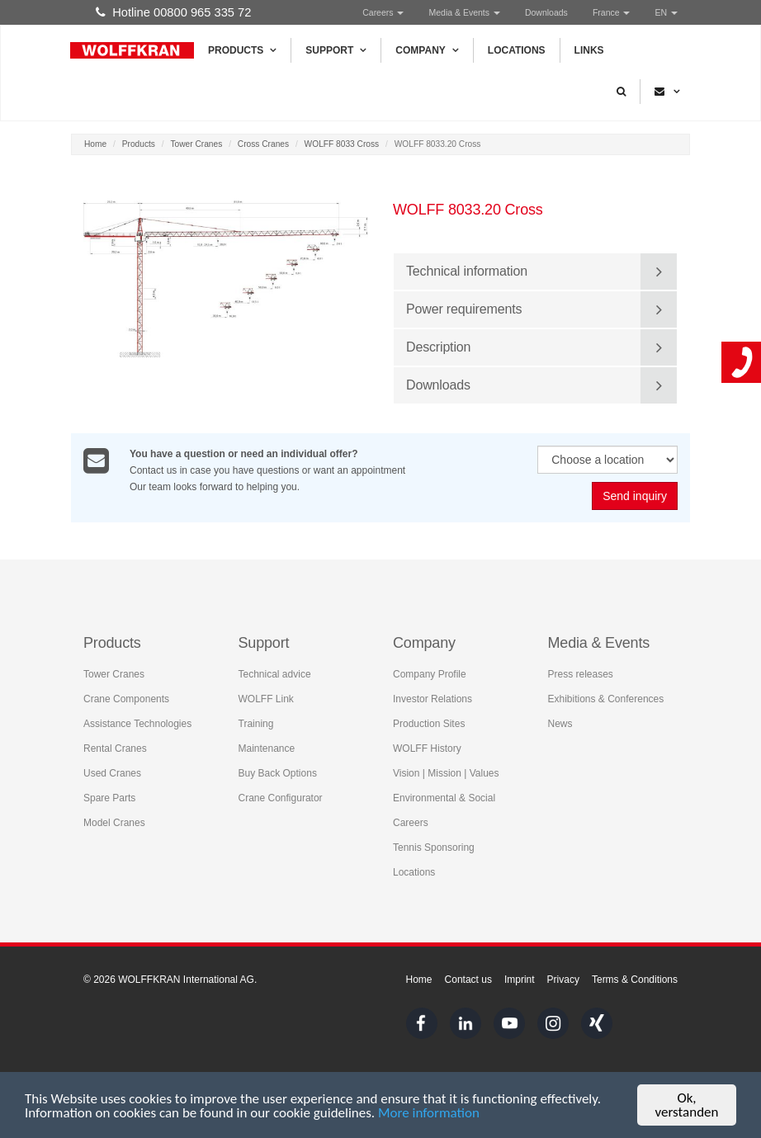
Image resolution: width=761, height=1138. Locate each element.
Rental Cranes (115, 748)
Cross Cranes (263, 144)
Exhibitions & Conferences (606, 699)
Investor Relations (432, 699)
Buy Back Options (278, 773)
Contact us (468, 979)
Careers (383, 12)
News (560, 724)
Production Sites (429, 724)
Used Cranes (112, 773)
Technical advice (275, 674)
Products (242, 50)
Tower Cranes (196, 144)
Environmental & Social (444, 798)
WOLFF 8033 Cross (342, 144)
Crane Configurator (281, 798)
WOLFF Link (266, 699)
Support (335, 50)
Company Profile (429, 674)
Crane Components (126, 699)
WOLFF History (427, 748)
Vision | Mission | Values (446, 773)
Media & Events (463, 12)
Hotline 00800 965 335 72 (173, 12)
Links (589, 50)
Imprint (519, 979)
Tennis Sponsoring (434, 847)
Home (95, 144)
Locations (517, 50)
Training (256, 724)
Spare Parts (109, 798)
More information (429, 1117)
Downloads (546, 12)
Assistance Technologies (137, 724)
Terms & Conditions (635, 979)
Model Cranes (114, 823)
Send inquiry (635, 496)
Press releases (580, 674)
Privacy (563, 979)
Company (426, 50)
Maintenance (267, 748)
